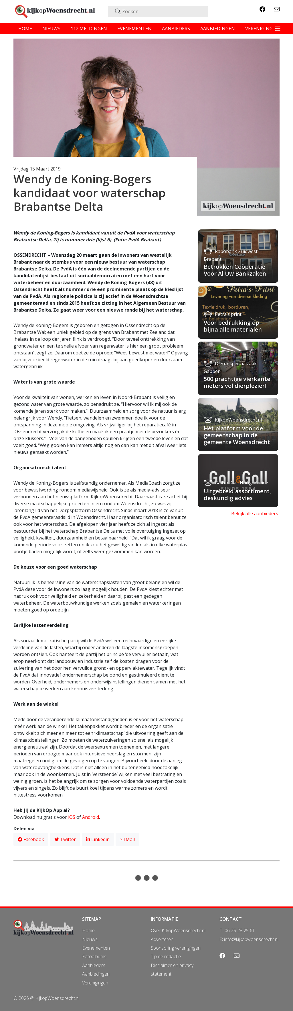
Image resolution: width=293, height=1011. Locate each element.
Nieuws (90, 939)
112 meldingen (89, 28)
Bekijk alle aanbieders (254, 513)
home (25, 28)
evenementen (134, 28)
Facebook (31, 839)
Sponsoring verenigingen (176, 948)
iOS (71, 817)
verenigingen (262, 28)
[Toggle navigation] (278, 28)
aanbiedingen (217, 28)
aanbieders (176, 28)
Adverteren (162, 939)
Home (88, 930)
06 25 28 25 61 (240, 930)
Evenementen (96, 948)
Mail (127, 839)
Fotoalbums (94, 956)
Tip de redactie (166, 956)
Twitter (65, 839)
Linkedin (98, 839)
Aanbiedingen (96, 974)
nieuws (51, 28)
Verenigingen (95, 983)
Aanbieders (93, 965)
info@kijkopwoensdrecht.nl (251, 939)
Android (90, 817)
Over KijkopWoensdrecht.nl (178, 930)
